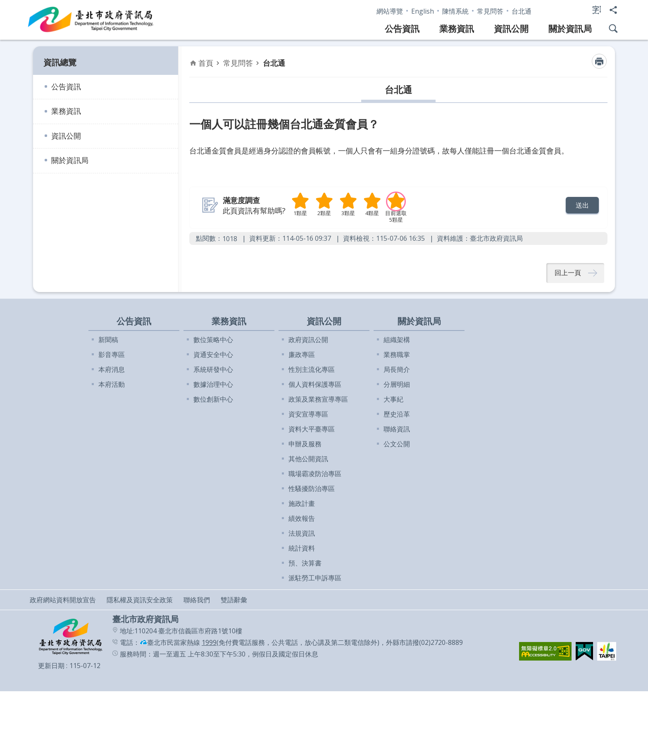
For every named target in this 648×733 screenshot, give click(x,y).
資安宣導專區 (308, 414)
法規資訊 (301, 533)
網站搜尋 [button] (613, 28)
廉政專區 (301, 354)
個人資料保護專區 (314, 384)
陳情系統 (455, 11)
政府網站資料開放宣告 (63, 600)
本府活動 (111, 384)
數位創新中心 (213, 399)
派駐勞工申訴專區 (314, 578)
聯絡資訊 (397, 429)
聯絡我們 (196, 600)
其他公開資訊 (308, 459)
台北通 (521, 11)
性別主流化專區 (311, 369)
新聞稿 (108, 340)
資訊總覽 (59, 62)
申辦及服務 (305, 444)
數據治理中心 (213, 384)
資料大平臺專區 (311, 429)
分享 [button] (613, 10)
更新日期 (51, 666)
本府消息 (111, 369)
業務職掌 (397, 354)
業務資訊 (456, 28)
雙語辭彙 (234, 600)
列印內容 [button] (599, 61)
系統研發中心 (213, 369)
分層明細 (397, 384)
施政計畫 (301, 503)
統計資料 (301, 548)
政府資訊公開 (308, 340)
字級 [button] (596, 10)
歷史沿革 (397, 414)
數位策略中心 (213, 340)
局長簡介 (397, 369)
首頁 (205, 63)
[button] (582, 205)
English (422, 11)
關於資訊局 (570, 28)
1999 (209, 642)
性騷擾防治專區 (311, 488)
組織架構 (397, 340)
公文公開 (397, 444)
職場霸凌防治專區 (314, 474)
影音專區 (111, 354)
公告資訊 (402, 28)
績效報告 (301, 518)
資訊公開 (511, 28)
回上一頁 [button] (568, 273)
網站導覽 (389, 11)
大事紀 (393, 399)
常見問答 (490, 11)
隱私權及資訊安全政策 (140, 600)
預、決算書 (305, 563)
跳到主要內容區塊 (4, 4)
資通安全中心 (213, 354)
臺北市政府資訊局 (90, 19)
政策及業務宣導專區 (318, 399)
